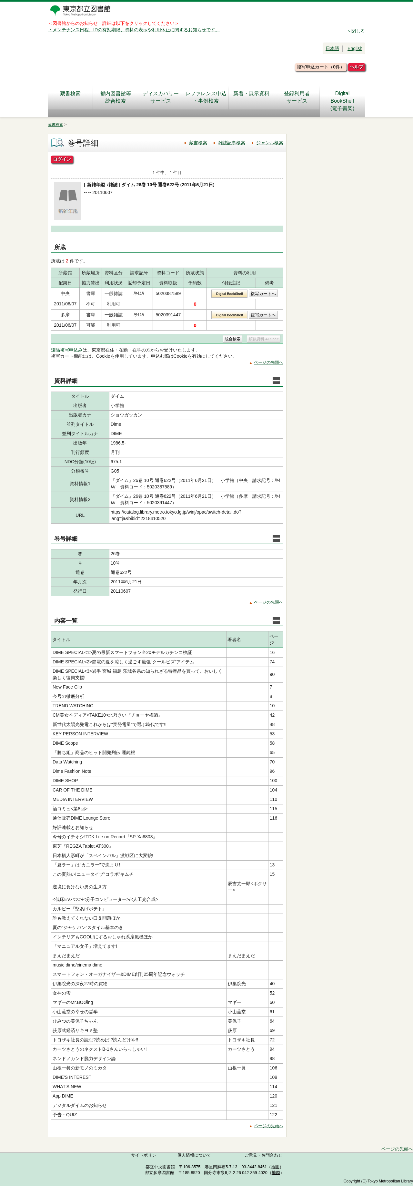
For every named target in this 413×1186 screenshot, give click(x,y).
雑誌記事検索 (231, 142)
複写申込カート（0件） (321, 66)
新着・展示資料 (251, 97)
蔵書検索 (70, 97)
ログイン (62, 159)
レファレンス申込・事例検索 (206, 97)
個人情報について (194, 1155)
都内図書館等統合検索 (115, 97)
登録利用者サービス (297, 97)
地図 (275, 1167)
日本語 (332, 48)
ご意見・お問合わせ (263, 1155)
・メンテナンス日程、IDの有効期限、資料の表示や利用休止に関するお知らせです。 (134, 29)
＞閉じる (356, 31)
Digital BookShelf (229, 294)
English (355, 48)
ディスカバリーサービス (161, 97)
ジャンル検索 (269, 142)
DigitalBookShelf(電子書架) (342, 101)
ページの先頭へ (268, 362)
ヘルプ (356, 66)
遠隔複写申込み (67, 350)
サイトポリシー (145, 1155)
